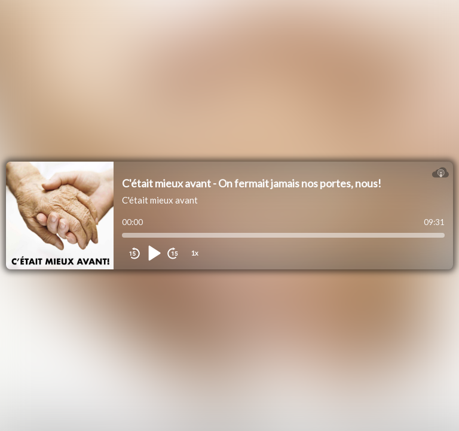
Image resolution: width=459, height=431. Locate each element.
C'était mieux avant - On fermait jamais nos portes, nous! (251, 183)
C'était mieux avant (160, 200)
